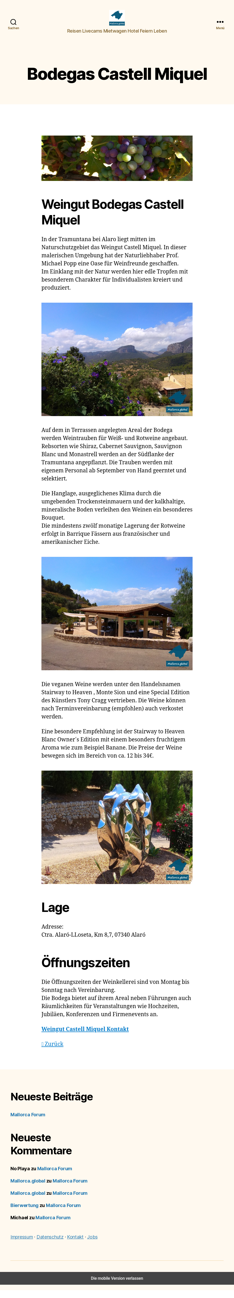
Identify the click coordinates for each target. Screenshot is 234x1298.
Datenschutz (50, 1244)
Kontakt (75, 1244)
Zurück (52, 1052)
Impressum (21, 1244)
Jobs (92, 1244)
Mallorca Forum (27, 1122)
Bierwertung (24, 1213)
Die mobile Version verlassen (117, 1286)
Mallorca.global (27, 1188)
